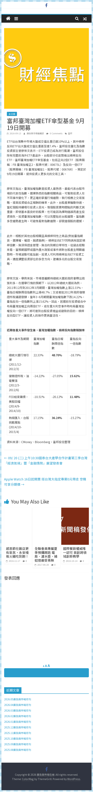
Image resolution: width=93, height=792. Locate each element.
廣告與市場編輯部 (36, 133)
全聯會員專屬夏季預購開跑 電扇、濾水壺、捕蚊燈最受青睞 (46, 554)
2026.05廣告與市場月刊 (17, 699)
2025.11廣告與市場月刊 (17, 733)
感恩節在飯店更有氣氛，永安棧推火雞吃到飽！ (17, 552)
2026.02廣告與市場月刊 (17, 716)
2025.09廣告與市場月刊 (17, 744)
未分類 (12, 113)
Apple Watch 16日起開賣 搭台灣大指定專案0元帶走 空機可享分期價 (45, 482)
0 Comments (54, 133)
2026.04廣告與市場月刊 (17, 705)
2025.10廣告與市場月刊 (17, 738)
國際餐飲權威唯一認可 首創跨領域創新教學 (75, 552)
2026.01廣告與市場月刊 (17, 721)
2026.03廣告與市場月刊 (17, 710)
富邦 (70, 133)
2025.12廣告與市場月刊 (17, 727)
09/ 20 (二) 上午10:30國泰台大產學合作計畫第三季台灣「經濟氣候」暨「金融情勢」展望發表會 (45, 460)
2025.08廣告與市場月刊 (17, 750)
